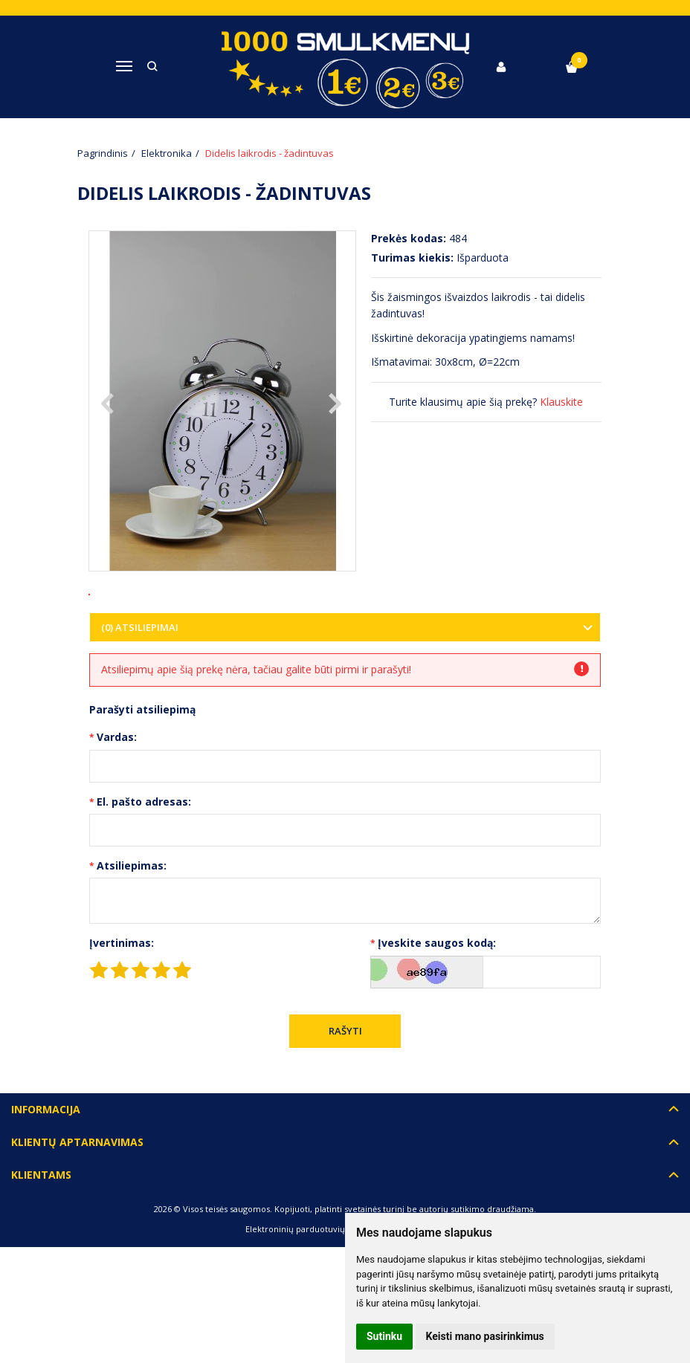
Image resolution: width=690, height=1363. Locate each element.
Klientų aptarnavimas (77, 1191)
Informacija (45, 1157)
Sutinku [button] (384, 1336)
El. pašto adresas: (144, 851)
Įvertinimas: (121, 992)
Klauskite (561, 402)
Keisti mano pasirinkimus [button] (485, 1336)
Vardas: (117, 786)
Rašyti (345, 1080)
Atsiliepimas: (132, 914)
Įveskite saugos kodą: (437, 992)
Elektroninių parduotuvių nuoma (310, 1277)
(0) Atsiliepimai (139, 676)
